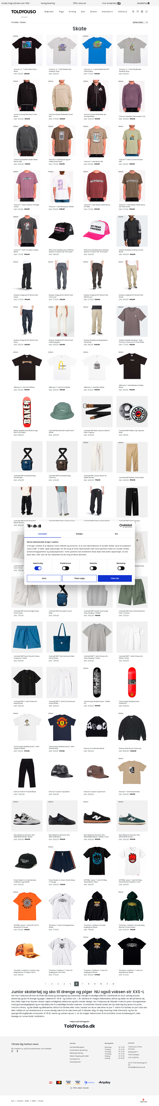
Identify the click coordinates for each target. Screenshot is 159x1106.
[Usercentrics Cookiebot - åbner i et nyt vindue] (121, 526)
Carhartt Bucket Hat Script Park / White (61, 431)
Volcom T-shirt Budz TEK (93, 162)
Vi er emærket (111, 3)
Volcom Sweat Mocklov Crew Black (25, 115)
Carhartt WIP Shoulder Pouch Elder (60, 612)
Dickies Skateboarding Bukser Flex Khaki (96, 341)
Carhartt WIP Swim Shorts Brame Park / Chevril (132, 612)
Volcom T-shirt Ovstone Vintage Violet (26, 206)
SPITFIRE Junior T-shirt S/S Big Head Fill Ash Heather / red (130, 881)
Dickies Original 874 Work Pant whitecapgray (61, 341)
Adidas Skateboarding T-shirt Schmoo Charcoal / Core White (131, 341)
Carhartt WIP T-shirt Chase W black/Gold (25, 702)
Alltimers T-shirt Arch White (59, 387)
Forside (20, 1101)
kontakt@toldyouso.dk (136, 1067)
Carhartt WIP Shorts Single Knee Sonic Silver (26, 612)
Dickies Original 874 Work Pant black (26, 296)
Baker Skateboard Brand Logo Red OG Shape (26, 431)
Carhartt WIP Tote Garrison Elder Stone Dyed (61, 657)
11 (107, 984)
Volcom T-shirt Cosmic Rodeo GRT (131, 160)
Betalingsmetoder (76, 1053)
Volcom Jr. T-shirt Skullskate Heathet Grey (130, 70)
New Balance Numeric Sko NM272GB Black (59, 836)
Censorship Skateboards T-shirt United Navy (61, 747)
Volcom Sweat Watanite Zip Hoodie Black (95, 115)
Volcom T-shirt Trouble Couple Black (26, 251)
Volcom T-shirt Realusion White (61, 207)
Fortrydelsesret (75, 1062)
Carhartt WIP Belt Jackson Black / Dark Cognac (97, 431)
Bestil (27, 1101)
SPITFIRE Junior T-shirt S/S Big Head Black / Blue (95, 881)
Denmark (143, 1101)
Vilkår (34, 1101)
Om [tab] (116, 534)
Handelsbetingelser (77, 1047)
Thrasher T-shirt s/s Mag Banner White (61, 926)
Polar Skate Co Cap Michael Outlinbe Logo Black (25, 881)
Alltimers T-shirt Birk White (94, 387)
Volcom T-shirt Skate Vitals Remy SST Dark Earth (132, 206)
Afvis (44, 578)
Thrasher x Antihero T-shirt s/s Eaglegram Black (95, 971)
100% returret (79, 3)
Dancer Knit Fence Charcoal (130, 748)
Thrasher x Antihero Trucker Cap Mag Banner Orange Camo (26, 971)
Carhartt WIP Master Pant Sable (131, 478)
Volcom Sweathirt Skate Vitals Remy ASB (26, 160)
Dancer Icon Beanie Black (94, 748)
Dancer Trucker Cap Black (59, 792)
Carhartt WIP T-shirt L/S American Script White (62, 702)
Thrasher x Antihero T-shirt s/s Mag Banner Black (131, 971)
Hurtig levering (48, 3)
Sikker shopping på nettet (79, 1056)
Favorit (40, 1101)
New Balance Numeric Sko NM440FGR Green (129, 836)
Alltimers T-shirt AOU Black (24, 387)
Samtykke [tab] (42, 534)
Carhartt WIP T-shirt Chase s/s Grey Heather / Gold (96, 657)
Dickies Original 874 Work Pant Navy (26, 341)
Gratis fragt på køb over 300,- (15, 3)
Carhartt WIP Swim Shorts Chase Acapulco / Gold (26, 657)
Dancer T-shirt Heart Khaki (129, 792)
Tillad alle (115, 578)
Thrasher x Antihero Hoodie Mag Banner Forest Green (131, 926)
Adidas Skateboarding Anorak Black (131, 251)
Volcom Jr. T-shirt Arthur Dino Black (25, 70)
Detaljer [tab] (79, 534)
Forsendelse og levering (78, 1050)
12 (113, 984)
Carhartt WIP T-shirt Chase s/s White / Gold (131, 657)
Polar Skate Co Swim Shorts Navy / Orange (62, 881)
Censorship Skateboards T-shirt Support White (26, 747)
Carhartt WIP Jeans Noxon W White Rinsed (95, 477)
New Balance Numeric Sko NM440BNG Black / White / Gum (96, 836)
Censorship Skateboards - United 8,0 (129, 702)
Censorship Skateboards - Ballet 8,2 (97, 702)
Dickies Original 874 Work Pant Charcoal (61, 296)
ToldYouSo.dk (79, 1026)
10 (101, 984)
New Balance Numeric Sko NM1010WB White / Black (24, 836)
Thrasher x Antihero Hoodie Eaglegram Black (95, 926)
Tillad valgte (79, 578)
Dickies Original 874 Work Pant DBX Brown (96, 296)
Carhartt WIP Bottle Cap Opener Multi (131, 431)
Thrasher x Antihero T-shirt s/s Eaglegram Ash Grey (60, 971)
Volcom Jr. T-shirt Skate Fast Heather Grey (60, 70)
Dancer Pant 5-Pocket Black (25, 792)
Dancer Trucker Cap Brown (94, 792)
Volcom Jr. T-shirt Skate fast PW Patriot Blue (96, 70)
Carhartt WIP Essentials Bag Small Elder (25, 477)
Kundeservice (75, 1059)
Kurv (13, 1101)
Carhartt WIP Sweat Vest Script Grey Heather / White (96, 612)
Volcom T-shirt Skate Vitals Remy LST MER (97, 206)
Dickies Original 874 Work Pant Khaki (131, 296)
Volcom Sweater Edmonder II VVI (132, 116)
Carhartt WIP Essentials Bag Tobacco (60, 477)
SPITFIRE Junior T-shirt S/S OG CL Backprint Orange (26, 926)
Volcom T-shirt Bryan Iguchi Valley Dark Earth (60, 160)
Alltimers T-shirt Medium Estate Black (131, 386)
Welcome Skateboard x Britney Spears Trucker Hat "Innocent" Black (61, 251)
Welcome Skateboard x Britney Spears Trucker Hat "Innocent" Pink (96, 251)
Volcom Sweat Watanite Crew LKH (61, 115)
